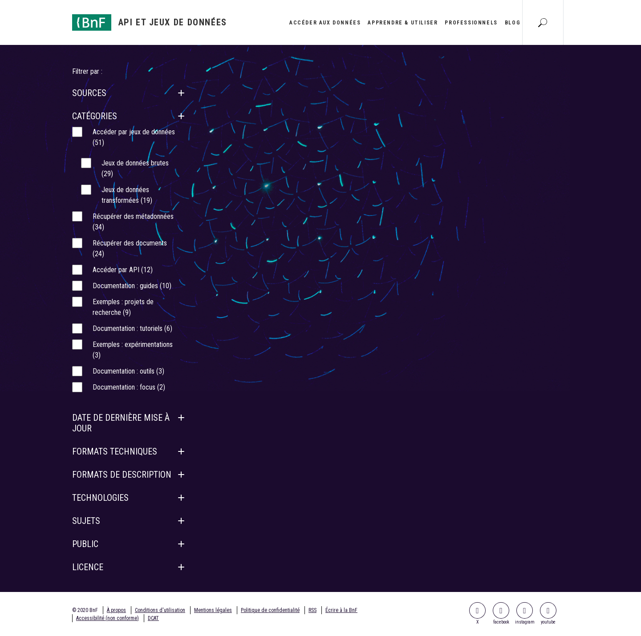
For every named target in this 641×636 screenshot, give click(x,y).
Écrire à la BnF (341, 610)
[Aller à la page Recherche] (542, 22)
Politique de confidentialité (270, 610)
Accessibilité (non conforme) (107, 618)
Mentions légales (213, 610)
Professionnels (471, 23)
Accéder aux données (325, 23)
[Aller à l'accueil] (149, 22)
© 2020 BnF (85, 610)
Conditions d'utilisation (160, 610)
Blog (512, 23)
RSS (312, 610)
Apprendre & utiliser (403, 23)
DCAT (153, 618)
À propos (116, 610)
